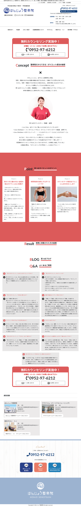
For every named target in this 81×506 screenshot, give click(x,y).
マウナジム (49, 29)
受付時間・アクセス (73, 29)
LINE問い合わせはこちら (68, 11)
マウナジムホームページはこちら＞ (52, 415)
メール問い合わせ (28, 55)
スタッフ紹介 (26, 29)
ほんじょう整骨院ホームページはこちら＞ (17, 415)
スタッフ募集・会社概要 (64, 2)
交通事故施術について (38, 29)
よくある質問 (41, 2)
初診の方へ (10, 29)
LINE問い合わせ (53, 55)
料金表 (18, 29)
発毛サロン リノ (60, 29)
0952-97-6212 (40, 50)
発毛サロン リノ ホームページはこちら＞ (17, 433)
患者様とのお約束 (51, 2)
